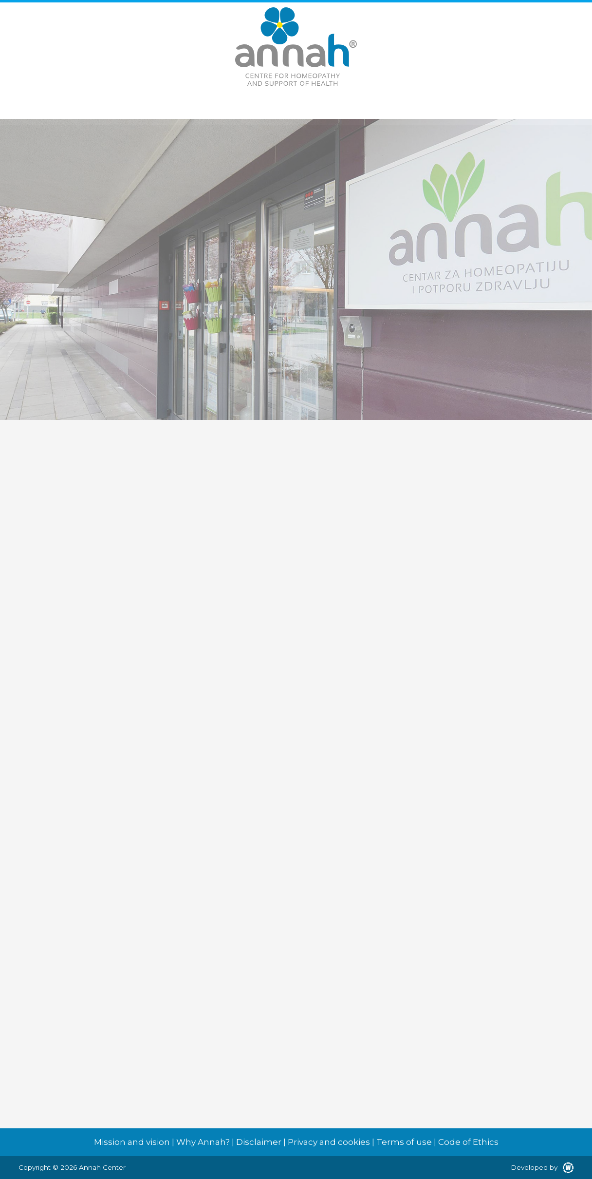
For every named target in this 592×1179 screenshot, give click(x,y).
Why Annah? (203, 1142)
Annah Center (102, 1167)
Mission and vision (132, 1142)
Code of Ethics (468, 1142)
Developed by (542, 1167)
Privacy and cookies (329, 1142)
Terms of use (404, 1142)
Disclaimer (258, 1142)
